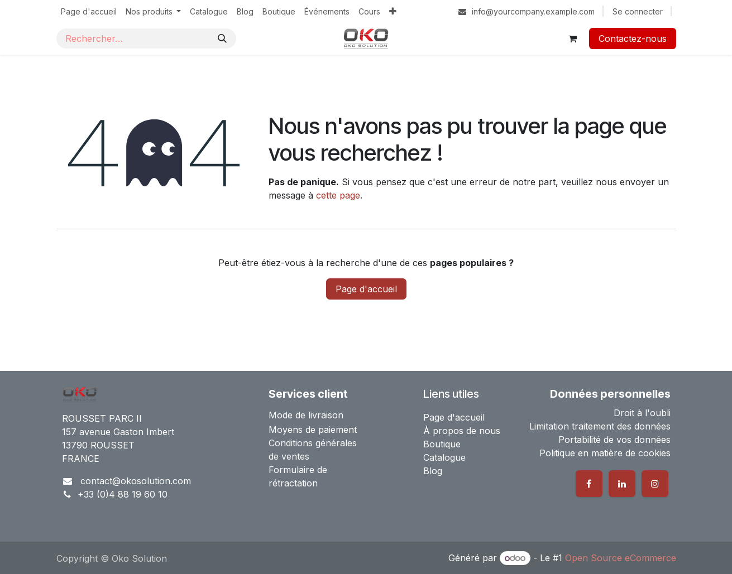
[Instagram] (655, 483)
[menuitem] (88, 11)
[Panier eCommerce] (573, 38)
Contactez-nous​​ (633, 38)
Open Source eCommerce (620, 557)
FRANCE (80, 458)
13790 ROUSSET (98, 445)
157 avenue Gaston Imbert (118, 431)
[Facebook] (589, 483)
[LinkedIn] (622, 483)
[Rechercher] (222, 38)
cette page (338, 195)
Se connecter (638, 11)
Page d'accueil (366, 289)
